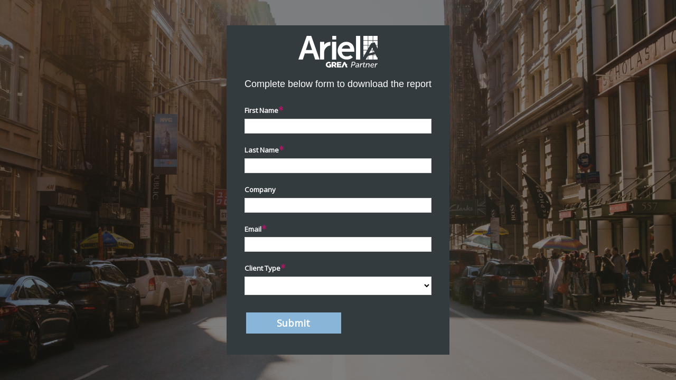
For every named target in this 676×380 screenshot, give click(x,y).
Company (260, 189)
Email (253, 229)
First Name (261, 110)
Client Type (262, 268)
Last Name (262, 150)
